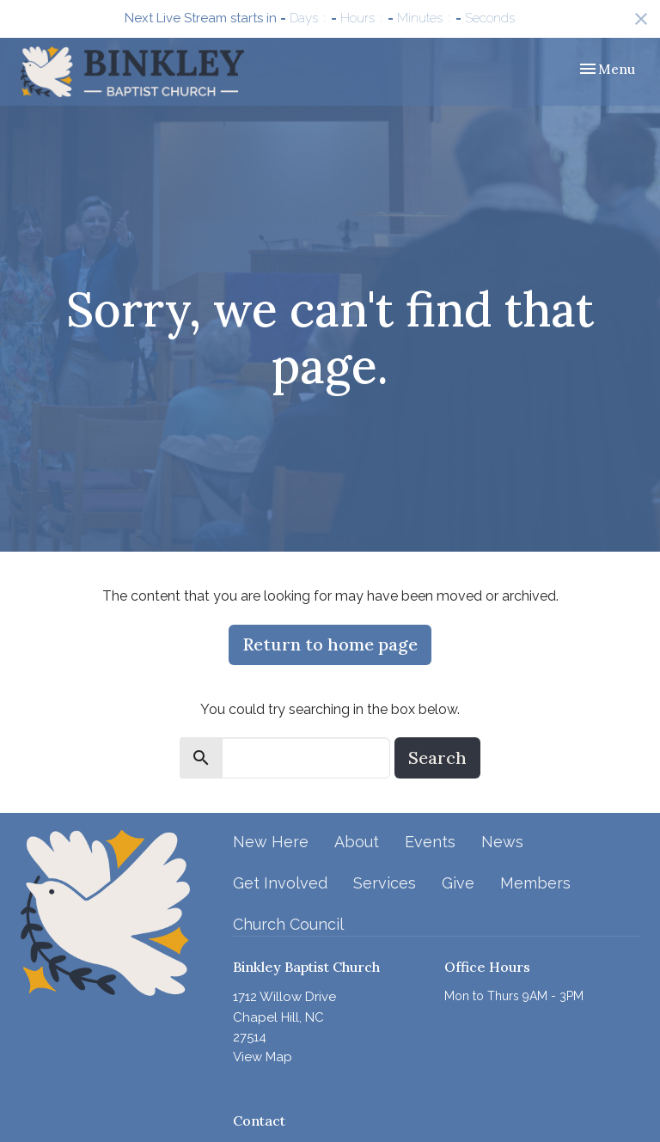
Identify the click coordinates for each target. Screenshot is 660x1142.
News (502, 842)
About (356, 842)
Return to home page (330, 644)
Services (384, 883)
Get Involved (280, 883)
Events (430, 842)
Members (535, 883)
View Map (262, 1057)
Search (437, 757)
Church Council (288, 924)
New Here (271, 842)
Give (458, 883)
